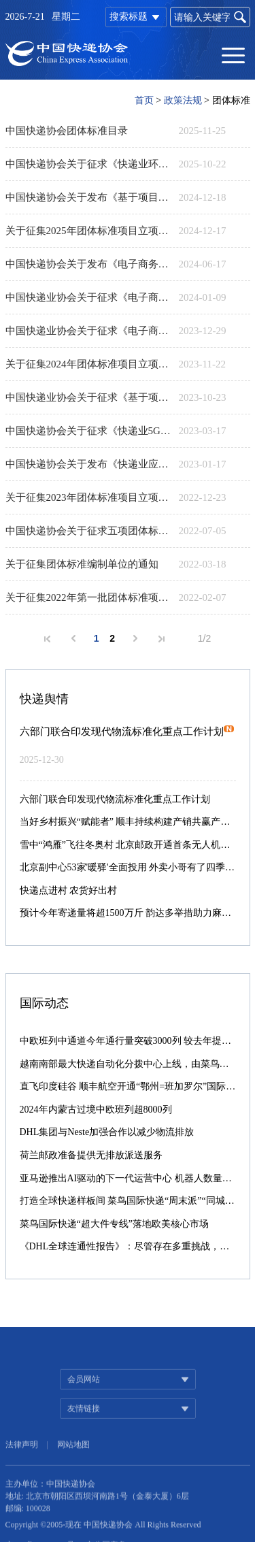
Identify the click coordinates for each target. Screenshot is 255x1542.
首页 (144, 100)
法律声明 (21, 1463)
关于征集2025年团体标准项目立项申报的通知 (88, 230)
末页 (161, 639)
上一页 (73, 638)
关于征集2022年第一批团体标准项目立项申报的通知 (88, 597)
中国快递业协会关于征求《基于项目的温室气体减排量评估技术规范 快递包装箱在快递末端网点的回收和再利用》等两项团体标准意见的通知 (88, 397)
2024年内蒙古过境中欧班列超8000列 (96, 1109)
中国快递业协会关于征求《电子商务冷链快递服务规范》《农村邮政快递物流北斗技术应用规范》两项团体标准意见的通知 (88, 297)
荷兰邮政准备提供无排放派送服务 (91, 1155)
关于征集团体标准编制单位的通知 (81, 564)
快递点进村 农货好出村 (69, 890)
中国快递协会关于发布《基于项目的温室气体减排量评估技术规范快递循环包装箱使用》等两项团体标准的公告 (88, 197)
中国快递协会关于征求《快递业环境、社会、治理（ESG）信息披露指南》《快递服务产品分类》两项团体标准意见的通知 (88, 164)
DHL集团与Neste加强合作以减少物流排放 (107, 1132)
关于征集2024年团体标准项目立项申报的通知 (88, 364)
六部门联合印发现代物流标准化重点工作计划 (127, 731)
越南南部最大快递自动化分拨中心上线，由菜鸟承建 (129, 1064)
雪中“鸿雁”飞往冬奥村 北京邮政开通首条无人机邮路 (130, 845)
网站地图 (73, 1463)
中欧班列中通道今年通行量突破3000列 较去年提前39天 (135, 1041)
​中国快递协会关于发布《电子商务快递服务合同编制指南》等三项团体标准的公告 (88, 264)
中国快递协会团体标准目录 (66, 130)
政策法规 (183, 100)
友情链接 (83, 1427)
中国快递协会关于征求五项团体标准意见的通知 (88, 530)
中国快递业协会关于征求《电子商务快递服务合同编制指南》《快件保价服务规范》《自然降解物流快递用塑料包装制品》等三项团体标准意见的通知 (88, 330)
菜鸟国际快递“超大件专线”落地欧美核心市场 (114, 1224)
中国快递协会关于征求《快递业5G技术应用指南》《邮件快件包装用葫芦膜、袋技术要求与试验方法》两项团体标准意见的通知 (88, 430)
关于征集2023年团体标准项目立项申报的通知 (88, 497)
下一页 (135, 638)
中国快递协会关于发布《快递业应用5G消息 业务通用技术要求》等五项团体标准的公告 (88, 464)
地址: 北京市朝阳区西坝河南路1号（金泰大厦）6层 (97, 1513)
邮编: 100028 (27, 1525)
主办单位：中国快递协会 (50, 1501)
